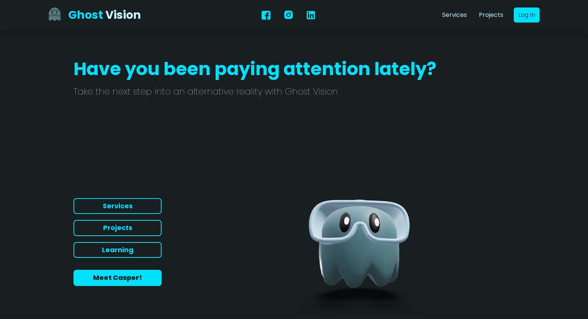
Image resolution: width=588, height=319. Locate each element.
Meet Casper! (117, 277)
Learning (118, 249)
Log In (526, 15)
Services (454, 15)
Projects (491, 15)
